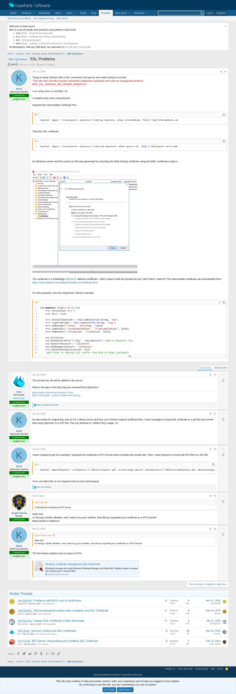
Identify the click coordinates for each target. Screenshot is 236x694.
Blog (93, 13)
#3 (215, 413)
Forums (105, 13)
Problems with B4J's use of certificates (57, 600)
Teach (83, 13)
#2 (215, 374)
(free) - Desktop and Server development (41, 36)
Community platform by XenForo (118, 675)
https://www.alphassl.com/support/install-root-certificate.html (65, 282)
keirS (14, 64)
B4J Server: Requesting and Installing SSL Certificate (65, 641)
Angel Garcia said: (43, 535)
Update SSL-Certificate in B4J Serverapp (59, 620)
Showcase (44, 13)
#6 (215, 528)
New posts (121, 13)
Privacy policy (201, 669)
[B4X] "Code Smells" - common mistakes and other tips (56, 395)
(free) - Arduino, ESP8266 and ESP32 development (47, 43)
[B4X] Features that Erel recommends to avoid (52, 392)
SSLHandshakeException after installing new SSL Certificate (71, 610)
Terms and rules (185, 669)
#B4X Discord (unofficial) (19, 18)
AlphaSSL (71, 279)
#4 (215, 449)
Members (139, 13)
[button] (27, 13)
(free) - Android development (34, 33)
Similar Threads (46, 64)
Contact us (170, 669)
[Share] (221, 72)
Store (58, 13)
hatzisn (217, 634)
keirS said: (39, 502)
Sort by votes (220, 367)
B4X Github (62, 18)
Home (13, 13)
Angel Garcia (19, 513)
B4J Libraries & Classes (46, 634)
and (48, 405)
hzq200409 (22, 604)
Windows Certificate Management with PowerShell (72, 564)
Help (213, 669)
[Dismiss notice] (225, 26)
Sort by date (205, 367)
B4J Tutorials (42, 644)
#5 (215, 495)
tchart (20, 644)
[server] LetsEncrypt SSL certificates (54, 630)
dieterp (21, 614)
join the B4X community (77, 47)
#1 (225, 71)
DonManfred (23, 624)
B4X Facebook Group (44, 18)
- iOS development (28, 40)
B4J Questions (48, 604)
